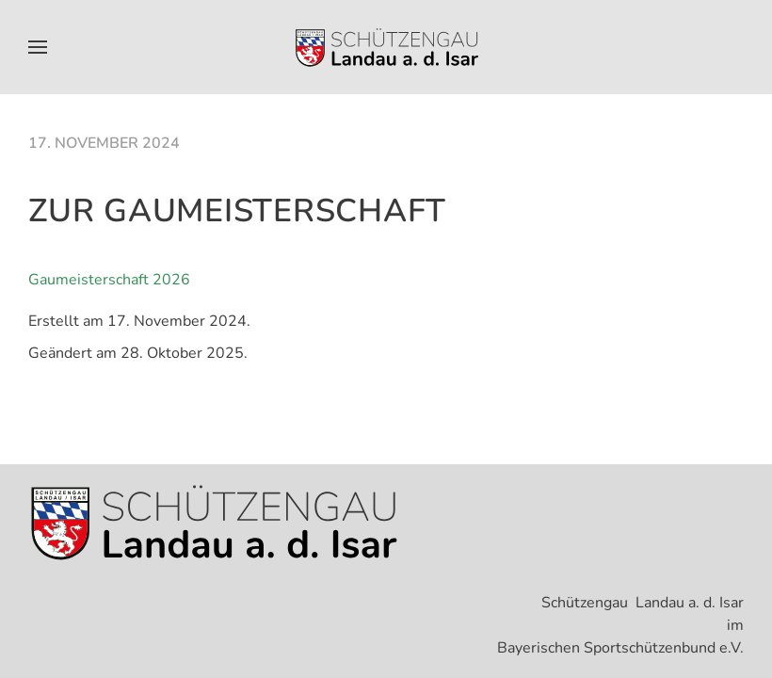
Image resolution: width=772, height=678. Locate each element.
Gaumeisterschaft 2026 (109, 279)
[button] (37, 47)
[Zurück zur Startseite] (386, 47)
